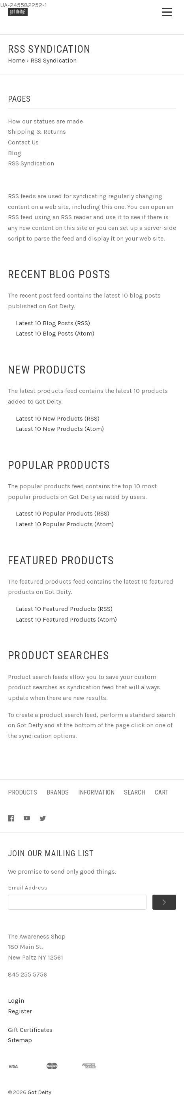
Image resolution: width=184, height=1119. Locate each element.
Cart (162, 792)
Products (22, 792)
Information (96, 792)
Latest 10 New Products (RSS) (58, 418)
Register (20, 1011)
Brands (58, 792)
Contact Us (23, 142)
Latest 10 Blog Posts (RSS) (53, 323)
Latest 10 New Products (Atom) (60, 428)
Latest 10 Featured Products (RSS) (64, 609)
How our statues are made (45, 121)
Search (134, 792)
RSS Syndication (31, 163)
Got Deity (39, 1092)
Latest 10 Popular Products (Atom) (65, 524)
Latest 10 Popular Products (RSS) (62, 513)
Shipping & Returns (37, 131)
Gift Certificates (30, 1030)
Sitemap (20, 1040)
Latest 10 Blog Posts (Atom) (55, 333)
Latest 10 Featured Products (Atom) (66, 619)
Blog (14, 153)
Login (16, 1000)
